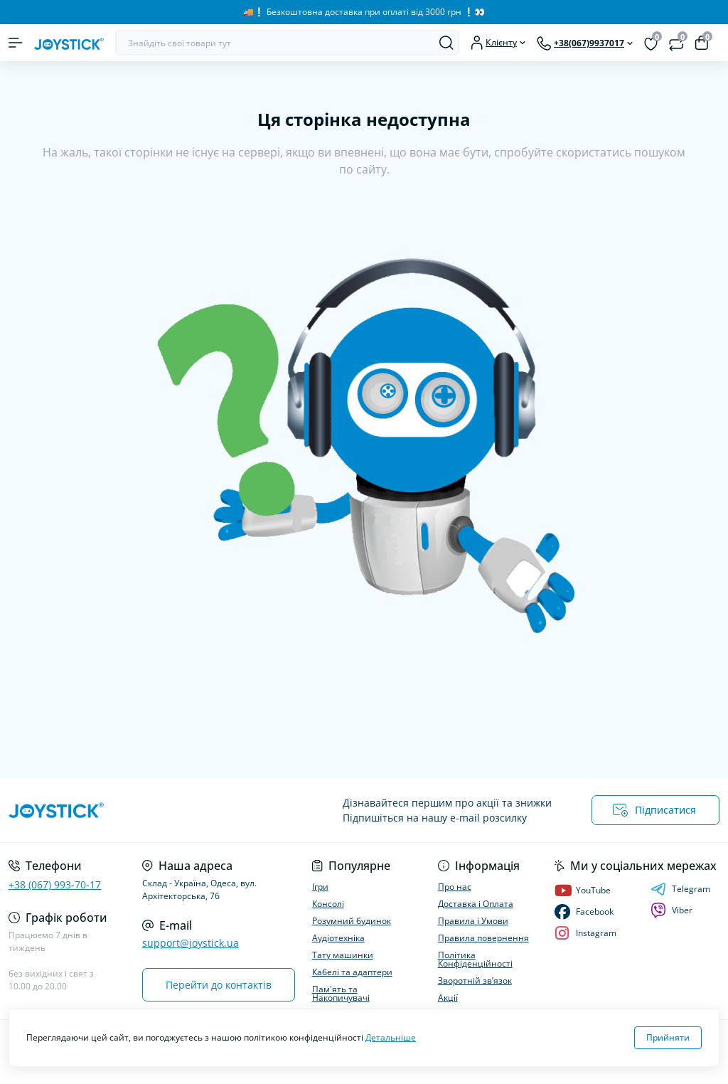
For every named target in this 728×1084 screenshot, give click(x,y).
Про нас (454, 887)
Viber (671, 910)
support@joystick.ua (190, 943)
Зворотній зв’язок (475, 980)
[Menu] (16, 43)
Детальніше (390, 1037)
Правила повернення (483, 938)
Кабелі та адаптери (352, 972)
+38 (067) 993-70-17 (55, 884)
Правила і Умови (473, 921)
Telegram (680, 889)
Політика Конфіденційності (475, 959)
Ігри (320, 887)
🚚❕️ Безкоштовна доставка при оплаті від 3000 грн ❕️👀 (364, 12)
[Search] (446, 43)
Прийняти (668, 1037)
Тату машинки (342, 955)
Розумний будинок (351, 921)
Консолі (328, 904)
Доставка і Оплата (475, 904)
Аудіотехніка (338, 938)
